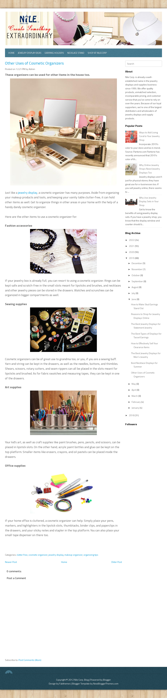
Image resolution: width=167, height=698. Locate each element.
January (136, 407)
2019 (132, 258)
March (135, 396)
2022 (132, 240)
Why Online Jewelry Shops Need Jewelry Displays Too (149, 168)
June (134, 299)
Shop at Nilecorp (97, 53)
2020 (132, 252)
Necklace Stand (75, 53)
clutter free (22, 554)
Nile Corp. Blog (81, 679)
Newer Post (11, 562)
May (134, 384)
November (137, 269)
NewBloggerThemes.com (105, 683)
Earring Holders (54, 53)
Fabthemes (65, 683)
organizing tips (91, 554)
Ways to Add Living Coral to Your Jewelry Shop (149, 136)
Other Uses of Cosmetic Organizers (34, 63)
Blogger (107, 679)
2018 (132, 415)
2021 (132, 246)
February (136, 402)
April (134, 390)
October (136, 275)
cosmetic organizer (38, 554)
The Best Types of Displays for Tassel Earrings (146, 335)
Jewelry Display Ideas (29, 53)
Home (11, 53)
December (137, 263)
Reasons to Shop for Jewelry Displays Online (145, 315)
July (134, 293)
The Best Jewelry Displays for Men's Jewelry (146, 355)
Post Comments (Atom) (30, 660)
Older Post (116, 562)
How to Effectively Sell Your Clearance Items (144, 345)
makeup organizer (73, 554)
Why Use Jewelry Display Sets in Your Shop (149, 201)
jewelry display (27, 192)
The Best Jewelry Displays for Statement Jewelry (146, 325)
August (135, 287)
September (137, 281)
